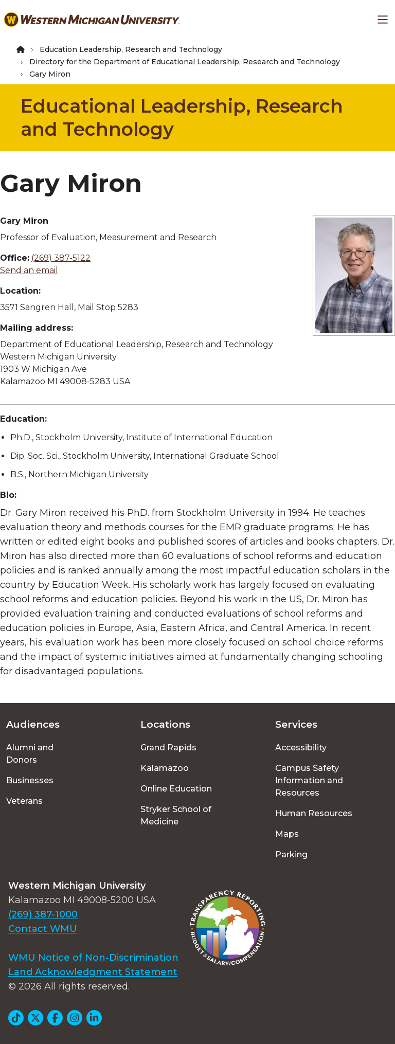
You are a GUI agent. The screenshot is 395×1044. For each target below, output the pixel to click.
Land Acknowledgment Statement (92, 972)
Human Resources (313, 813)
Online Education (176, 789)
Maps (287, 834)
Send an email (29, 270)
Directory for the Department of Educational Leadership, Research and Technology (184, 61)
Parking (291, 854)
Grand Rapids (168, 747)
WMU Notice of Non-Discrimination (93, 957)
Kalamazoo (164, 768)
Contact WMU (42, 928)
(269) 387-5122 (61, 258)
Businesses (29, 780)
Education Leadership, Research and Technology (131, 49)
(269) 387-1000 (43, 914)
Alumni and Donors (29, 754)
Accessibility (301, 747)
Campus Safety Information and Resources (309, 780)
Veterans (24, 801)
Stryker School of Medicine (175, 815)
